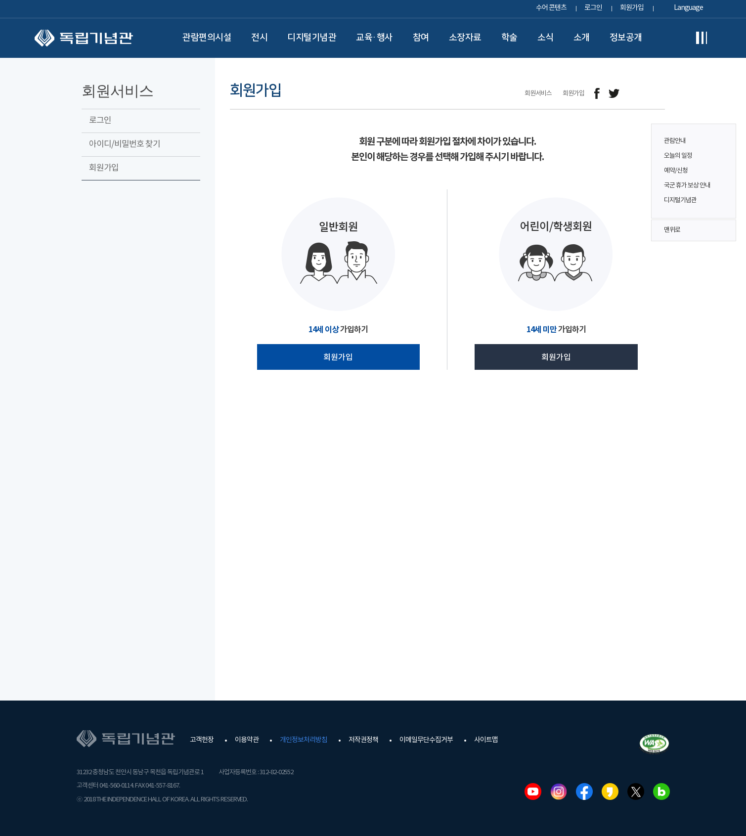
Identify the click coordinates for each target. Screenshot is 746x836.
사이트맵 (486, 740)
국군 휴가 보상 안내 (687, 185)
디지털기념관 (311, 38)
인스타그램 (558, 791)
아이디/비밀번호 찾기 (124, 144)
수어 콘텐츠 (551, 8)
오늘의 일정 (678, 156)
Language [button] (688, 8)
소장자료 (465, 38)
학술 (509, 38)
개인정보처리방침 (303, 740)
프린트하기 (659, 94)
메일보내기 (636, 94)
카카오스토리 (610, 791)
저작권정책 (363, 740)
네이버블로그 (661, 791)
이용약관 (247, 740)
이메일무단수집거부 (426, 740)
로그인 (593, 8)
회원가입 (632, 8)
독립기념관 (84, 38)
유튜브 (533, 791)
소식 (545, 38)
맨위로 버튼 (723, 230)
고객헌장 (202, 740)
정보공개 (626, 38)
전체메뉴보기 (701, 38)
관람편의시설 (206, 38)
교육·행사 (374, 38)
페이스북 (584, 791)
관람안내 (675, 141)
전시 (259, 38)
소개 (581, 38)
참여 (421, 38)
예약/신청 (676, 171)
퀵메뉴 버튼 (723, 164)
